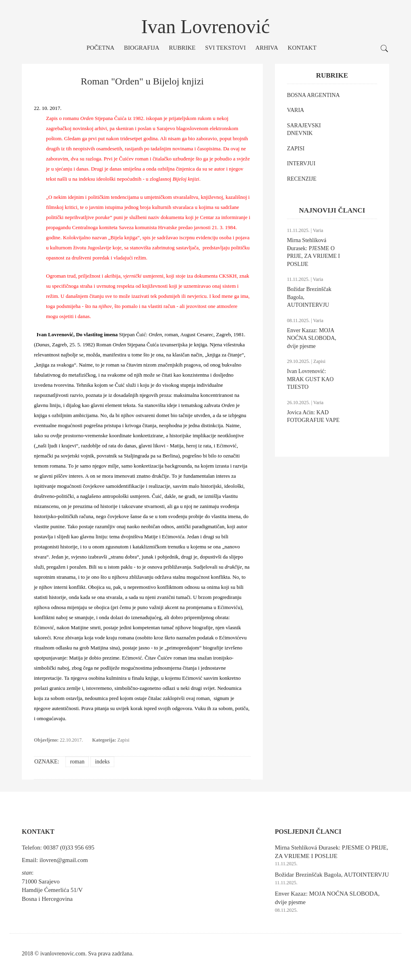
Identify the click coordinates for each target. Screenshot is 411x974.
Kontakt (302, 47)
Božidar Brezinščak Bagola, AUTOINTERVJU (332, 874)
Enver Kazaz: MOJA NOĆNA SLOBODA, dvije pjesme (311, 338)
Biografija (141, 47)
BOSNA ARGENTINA (313, 95)
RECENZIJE (302, 179)
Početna (100, 47)
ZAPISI (296, 148)
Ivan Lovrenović (205, 26)
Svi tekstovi (225, 47)
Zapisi (123, 740)
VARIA (295, 110)
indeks (102, 762)
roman (77, 762)
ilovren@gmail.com (64, 860)
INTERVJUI (301, 163)
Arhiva (266, 47)
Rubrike (182, 47)
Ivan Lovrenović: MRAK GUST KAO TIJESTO (310, 379)
